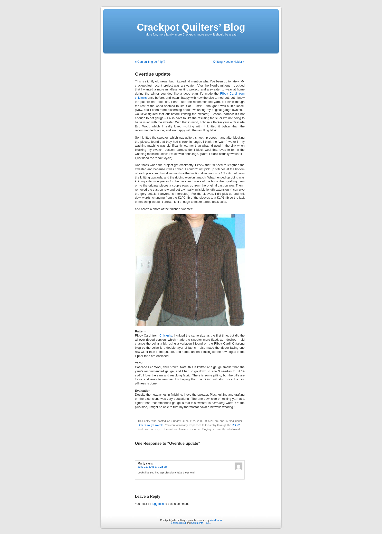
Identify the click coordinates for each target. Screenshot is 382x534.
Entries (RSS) (178, 523)
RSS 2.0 (237, 425)
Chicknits (166, 335)
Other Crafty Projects (150, 425)
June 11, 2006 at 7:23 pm (152, 466)
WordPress (216, 520)
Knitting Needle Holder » (229, 61)
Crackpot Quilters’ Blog (191, 27)
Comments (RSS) (200, 523)
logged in (158, 504)
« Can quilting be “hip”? (150, 61)
